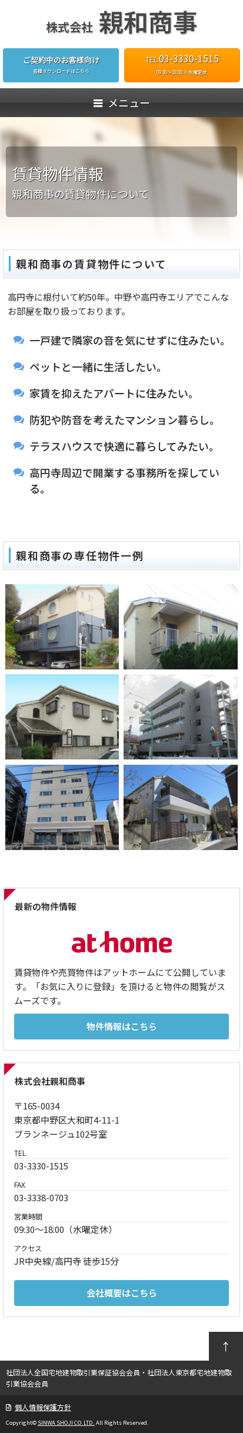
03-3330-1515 (189, 58)
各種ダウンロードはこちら (61, 64)
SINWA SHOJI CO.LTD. (66, 1422)
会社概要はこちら (121, 1293)
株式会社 (122, 26)
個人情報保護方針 (43, 1407)
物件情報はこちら (121, 1026)
